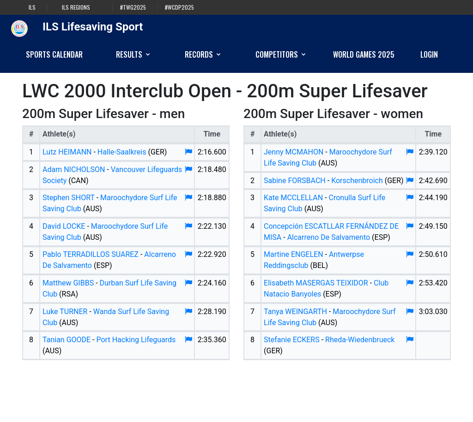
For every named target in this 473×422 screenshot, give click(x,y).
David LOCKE (63, 226)
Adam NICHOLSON (73, 169)
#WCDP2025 (179, 7)
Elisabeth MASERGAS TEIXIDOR (316, 283)
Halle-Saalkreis (121, 152)
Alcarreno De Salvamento (328, 237)
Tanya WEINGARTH (295, 311)
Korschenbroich (357, 180)
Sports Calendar (54, 54)
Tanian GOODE (66, 339)
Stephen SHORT (68, 197)
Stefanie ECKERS (292, 339)
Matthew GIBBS (68, 283)
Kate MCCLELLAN (293, 197)
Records (203, 54)
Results (134, 54)
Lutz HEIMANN (66, 152)
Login (429, 54)
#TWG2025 (133, 7)
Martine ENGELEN (293, 254)
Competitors (281, 54)
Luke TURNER (64, 311)
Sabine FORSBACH (295, 180)
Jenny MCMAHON (293, 152)
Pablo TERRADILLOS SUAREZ (90, 254)
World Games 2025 (363, 54)
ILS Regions (76, 7)
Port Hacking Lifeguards (136, 339)
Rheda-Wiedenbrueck (359, 339)
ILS (32, 7)
